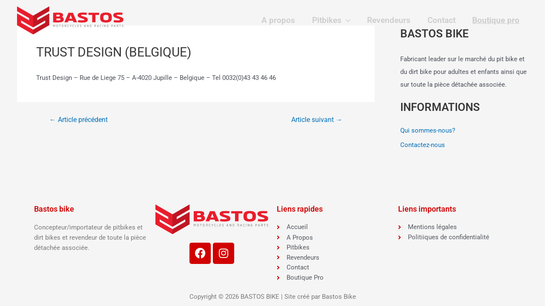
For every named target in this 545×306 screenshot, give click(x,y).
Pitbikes (333, 20)
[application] (348, 20)
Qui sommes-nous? (427, 130)
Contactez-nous (422, 145)
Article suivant (316, 119)
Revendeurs (391, 20)
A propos (281, 20)
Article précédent (78, 119)
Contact (442, 20)
